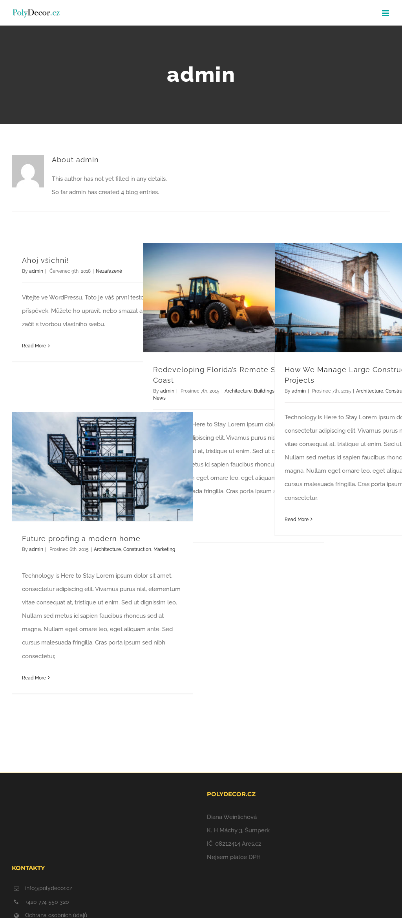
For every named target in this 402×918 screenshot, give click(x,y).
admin (36, 271)
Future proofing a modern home (81, 538)
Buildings (264, 391)
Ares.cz (251, 843)
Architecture (238, 391)
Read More (34, 346)
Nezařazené (109, 271)
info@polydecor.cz (48, 888)
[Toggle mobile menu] (386, 13)
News (159, 398)
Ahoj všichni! (45, 260)
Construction (137, 549)
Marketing (164, 549)
